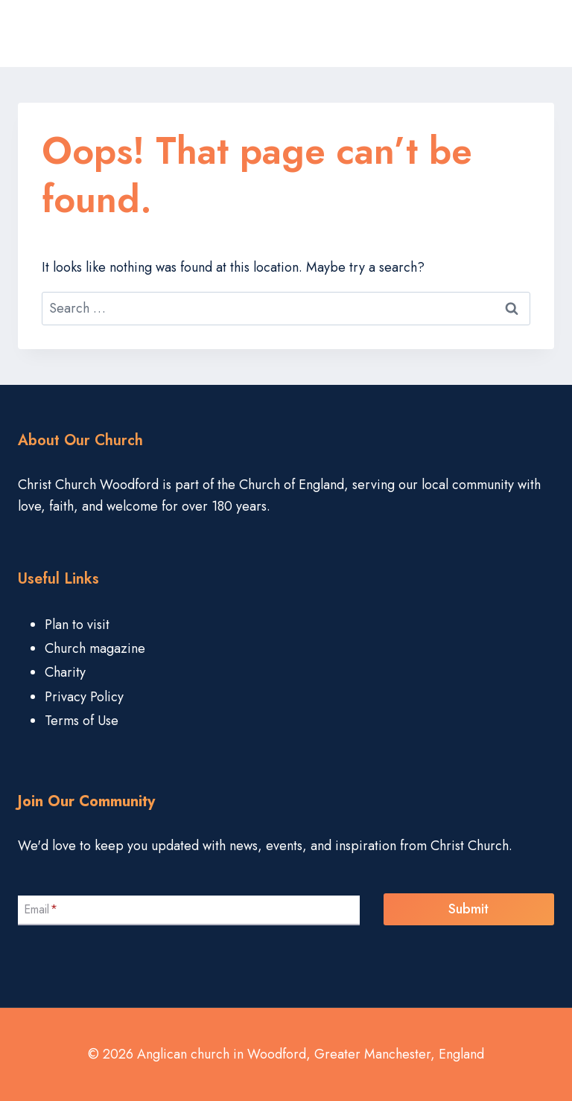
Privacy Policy (84, 696)
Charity (65, 672)
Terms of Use (81, 720)
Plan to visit (77, 624)
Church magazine (95, 648)
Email (40, 909)
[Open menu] (538, 33)
